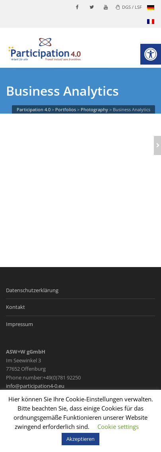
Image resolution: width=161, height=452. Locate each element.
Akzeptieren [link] (80, 438)
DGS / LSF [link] (129, 7)
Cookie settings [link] (118, 426)
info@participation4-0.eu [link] (35, 385)
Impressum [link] (19, 324)
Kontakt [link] (15, 307)
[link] (150, 54)
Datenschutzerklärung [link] (32, 290)
